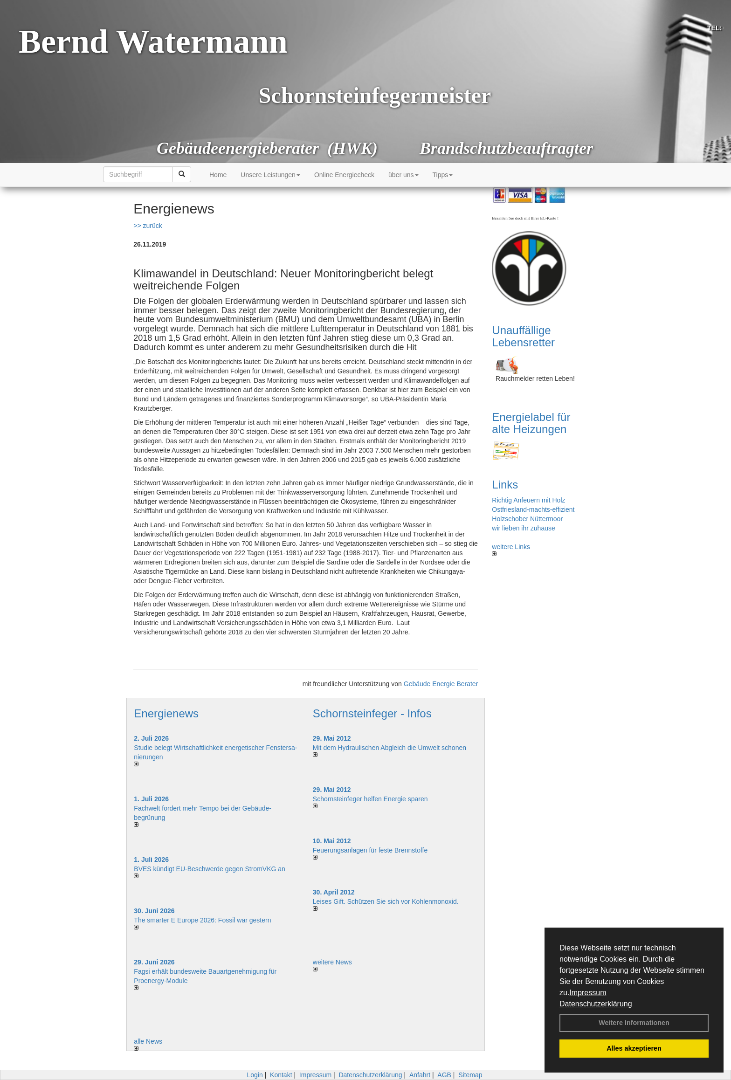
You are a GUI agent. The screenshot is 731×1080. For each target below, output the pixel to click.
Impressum (587, 993)
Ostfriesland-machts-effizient (533, 509)
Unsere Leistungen (270, 175)
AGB (444, 1075)
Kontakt (281, 1075)
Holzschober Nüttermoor (527, 519)
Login (254, 1075)
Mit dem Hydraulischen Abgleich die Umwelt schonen (389, 747)
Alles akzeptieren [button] (634, 1048)
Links (505, 484)
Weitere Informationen (634, 1022)
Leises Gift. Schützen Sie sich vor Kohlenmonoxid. (386, 901)
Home (218, 175)
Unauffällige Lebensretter (523, 336)
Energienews (166, 713)
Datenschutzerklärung (595, 1004)
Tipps (443, 175)
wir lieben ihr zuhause (523, 528)
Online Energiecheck (344, 175)
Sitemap (470, 1075)
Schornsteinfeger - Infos (372, 713)
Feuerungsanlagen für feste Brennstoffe (370, 850)
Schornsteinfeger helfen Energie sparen (370, 799)
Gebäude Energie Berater (441, 684)
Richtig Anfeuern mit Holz (528, 500)
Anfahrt (419, 1075)
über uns (403, 175)
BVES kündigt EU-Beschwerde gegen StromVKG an (209, 869)
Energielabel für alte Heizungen (531, 423)
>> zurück (147, 225)
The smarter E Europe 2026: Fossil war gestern (202, 920)
